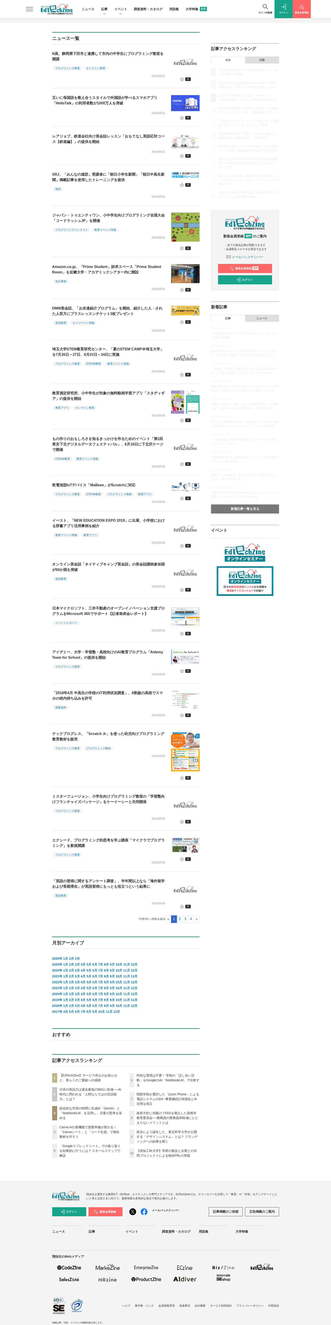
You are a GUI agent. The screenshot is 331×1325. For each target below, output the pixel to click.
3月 (77, 958)
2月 (71, 958)
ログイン (244, 280)
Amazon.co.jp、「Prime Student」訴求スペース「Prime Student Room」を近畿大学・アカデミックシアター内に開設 (106, 269)
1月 (65, 958)
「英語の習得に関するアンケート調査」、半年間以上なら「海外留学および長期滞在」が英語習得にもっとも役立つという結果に (108, 883)
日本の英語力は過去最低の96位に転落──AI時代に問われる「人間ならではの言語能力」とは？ (90, 1094)
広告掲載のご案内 (262, 1211)
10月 (119, 964)
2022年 (57, 982)
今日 (228, 60)
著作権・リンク (144, 1305)
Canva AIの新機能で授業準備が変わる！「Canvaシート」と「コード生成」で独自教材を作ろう (89, 1131)
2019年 (57, 1000)
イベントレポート (66, 622)
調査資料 (60, 707)
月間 (262, 60)
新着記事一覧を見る (245, 509)
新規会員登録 (244, 268)
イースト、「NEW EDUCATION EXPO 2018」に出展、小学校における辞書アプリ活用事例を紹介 (108, 523)
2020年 (57, 994)
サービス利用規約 (221, 1305)
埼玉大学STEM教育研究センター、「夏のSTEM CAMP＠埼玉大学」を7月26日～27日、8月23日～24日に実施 (108, 351)
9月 (112, 964)
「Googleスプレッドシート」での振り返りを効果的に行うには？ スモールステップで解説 (90, 1150)
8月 (106, 964)
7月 (100, 964)
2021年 (57, 988)
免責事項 (184, 1305)
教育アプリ (62, 407)
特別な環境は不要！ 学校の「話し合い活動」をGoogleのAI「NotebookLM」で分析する (168, 1080)
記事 (104, 9)
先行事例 (60, 281)
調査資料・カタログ (148, 9)
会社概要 (200, 1305)
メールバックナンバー (245, 257)
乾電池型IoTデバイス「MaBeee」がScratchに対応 (93, 485)
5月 (88, 964)
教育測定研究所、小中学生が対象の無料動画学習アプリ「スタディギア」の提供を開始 (108, 396)
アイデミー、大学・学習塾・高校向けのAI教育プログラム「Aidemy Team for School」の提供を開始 (107, 654)
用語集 (174, 9)
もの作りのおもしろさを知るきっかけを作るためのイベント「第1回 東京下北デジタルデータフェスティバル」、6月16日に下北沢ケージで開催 (108, 444)
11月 (126, 964)
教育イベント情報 (105, 229)
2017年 (57, 1011)
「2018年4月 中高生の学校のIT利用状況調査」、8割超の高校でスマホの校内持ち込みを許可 (107, 695)
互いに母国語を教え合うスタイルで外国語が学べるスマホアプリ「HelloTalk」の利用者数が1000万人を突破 (104, 100)
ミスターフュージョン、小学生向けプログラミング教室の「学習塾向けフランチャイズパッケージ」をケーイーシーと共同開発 (108, 799)
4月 (83, 964)
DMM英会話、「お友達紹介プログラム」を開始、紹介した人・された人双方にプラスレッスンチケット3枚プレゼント (107, 311)
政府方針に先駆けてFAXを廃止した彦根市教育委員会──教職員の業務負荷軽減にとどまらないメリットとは (167, 1117)
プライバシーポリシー (250, 1305)
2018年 (57, 1006)
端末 (58, 189)
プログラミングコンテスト (71, 229)
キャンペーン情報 (83, 322)
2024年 (57, 970)
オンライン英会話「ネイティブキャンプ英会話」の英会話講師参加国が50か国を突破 (108, 567)
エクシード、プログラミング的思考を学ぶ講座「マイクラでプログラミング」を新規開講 (108, 843)
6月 (94, 964)
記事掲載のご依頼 (225, 1211)
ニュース (88, 9)
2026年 (57, 958)
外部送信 (273, 1305)
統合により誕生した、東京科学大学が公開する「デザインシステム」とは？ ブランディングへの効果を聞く (167, 1136)
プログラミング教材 (119, 494)
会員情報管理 (166, 1305)
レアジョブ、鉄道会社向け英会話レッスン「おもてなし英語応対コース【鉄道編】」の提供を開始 (108, 139)
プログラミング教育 (67, 68)
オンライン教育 (95, 68)
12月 (134, 964)
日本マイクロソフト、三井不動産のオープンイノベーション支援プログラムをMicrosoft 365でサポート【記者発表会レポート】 (108, 611)
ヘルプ (126, 1305)
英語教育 (60, 322)
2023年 (57, 976)
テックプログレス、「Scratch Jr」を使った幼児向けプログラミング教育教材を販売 (108, 736)
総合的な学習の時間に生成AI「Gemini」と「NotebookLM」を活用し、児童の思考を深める (90, 1113)
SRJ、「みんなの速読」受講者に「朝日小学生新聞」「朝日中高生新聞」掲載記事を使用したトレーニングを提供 (108, 177)
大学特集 (196, 9)
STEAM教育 (93, 363)
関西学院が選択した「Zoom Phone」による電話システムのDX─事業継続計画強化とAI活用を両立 (168, 1099)
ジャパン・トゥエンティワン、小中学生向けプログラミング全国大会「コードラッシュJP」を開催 (108, 218)
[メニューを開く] (29, 9)
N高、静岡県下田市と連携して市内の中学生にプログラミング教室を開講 (108, 56)
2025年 (57, 964)
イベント (120, 9)
